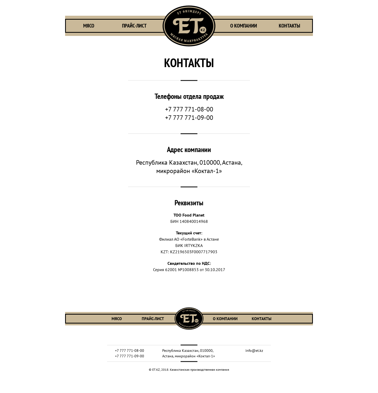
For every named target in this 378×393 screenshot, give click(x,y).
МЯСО (88, 26)
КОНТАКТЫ (289, 26)
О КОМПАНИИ (243, 26)
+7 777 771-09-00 (189, 118)
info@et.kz (254, 350)
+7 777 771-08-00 (189, 109)
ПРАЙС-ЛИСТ (134, 26)
